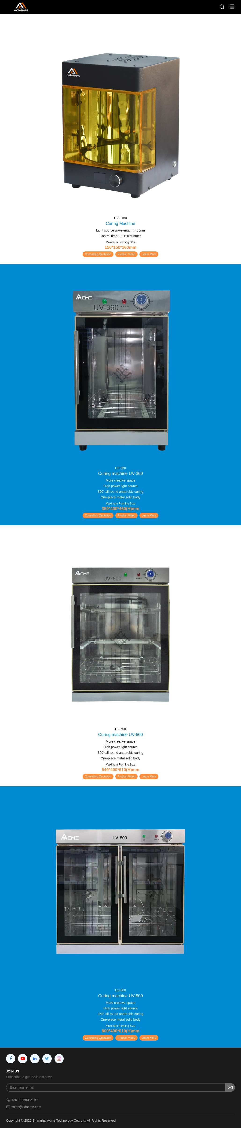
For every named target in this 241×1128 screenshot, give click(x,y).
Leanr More (149, 254)
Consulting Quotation (98, 254)
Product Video (126, 254)
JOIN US (12, 1071)
